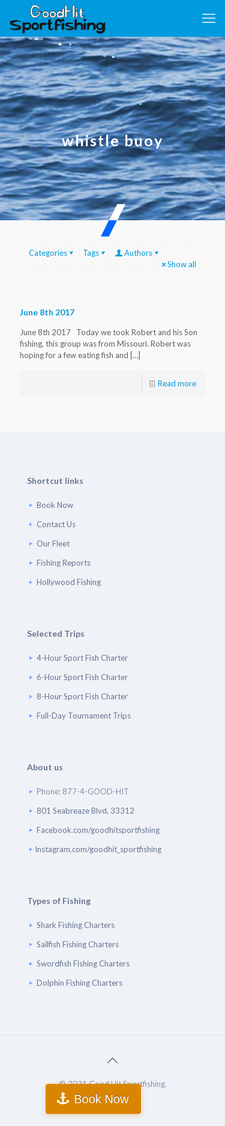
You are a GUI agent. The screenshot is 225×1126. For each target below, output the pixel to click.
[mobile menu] (209, 18)
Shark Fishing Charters (76, 925)
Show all (178, 264)
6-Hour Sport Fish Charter (82, 677)
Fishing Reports (64, 563)
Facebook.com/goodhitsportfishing (98, 830)
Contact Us (56, 524)
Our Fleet (53, 543)
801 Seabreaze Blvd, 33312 (85, 810)
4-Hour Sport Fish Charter (82, 658)
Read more (177, 383)
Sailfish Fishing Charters (78, 944)
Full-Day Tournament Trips (84, 715)
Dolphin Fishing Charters (79, 983)
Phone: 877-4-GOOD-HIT (83, 791)
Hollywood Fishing (69, 582)
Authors (137, 253)
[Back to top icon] (112, 1059)
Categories (52, 253)
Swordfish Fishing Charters (83, 963)
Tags (95, 253)
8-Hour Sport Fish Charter (82, 696)
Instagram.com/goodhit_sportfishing (98, 849)
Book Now (55, 505)
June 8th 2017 (47, 312)
